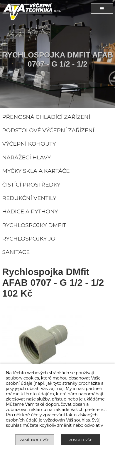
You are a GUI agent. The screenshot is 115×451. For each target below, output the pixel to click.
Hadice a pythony (30, 211)
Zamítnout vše (34, 440)
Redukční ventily (29, 198)
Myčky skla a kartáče (36, 171)
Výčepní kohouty (29, 143)
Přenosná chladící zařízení (46, 117)
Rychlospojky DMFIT (34, 225)
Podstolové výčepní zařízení (48, 130)
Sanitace (16, 252)
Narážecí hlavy (26, 157)
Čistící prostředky (31, 184)
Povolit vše (80, 440)
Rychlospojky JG (28, 238)
